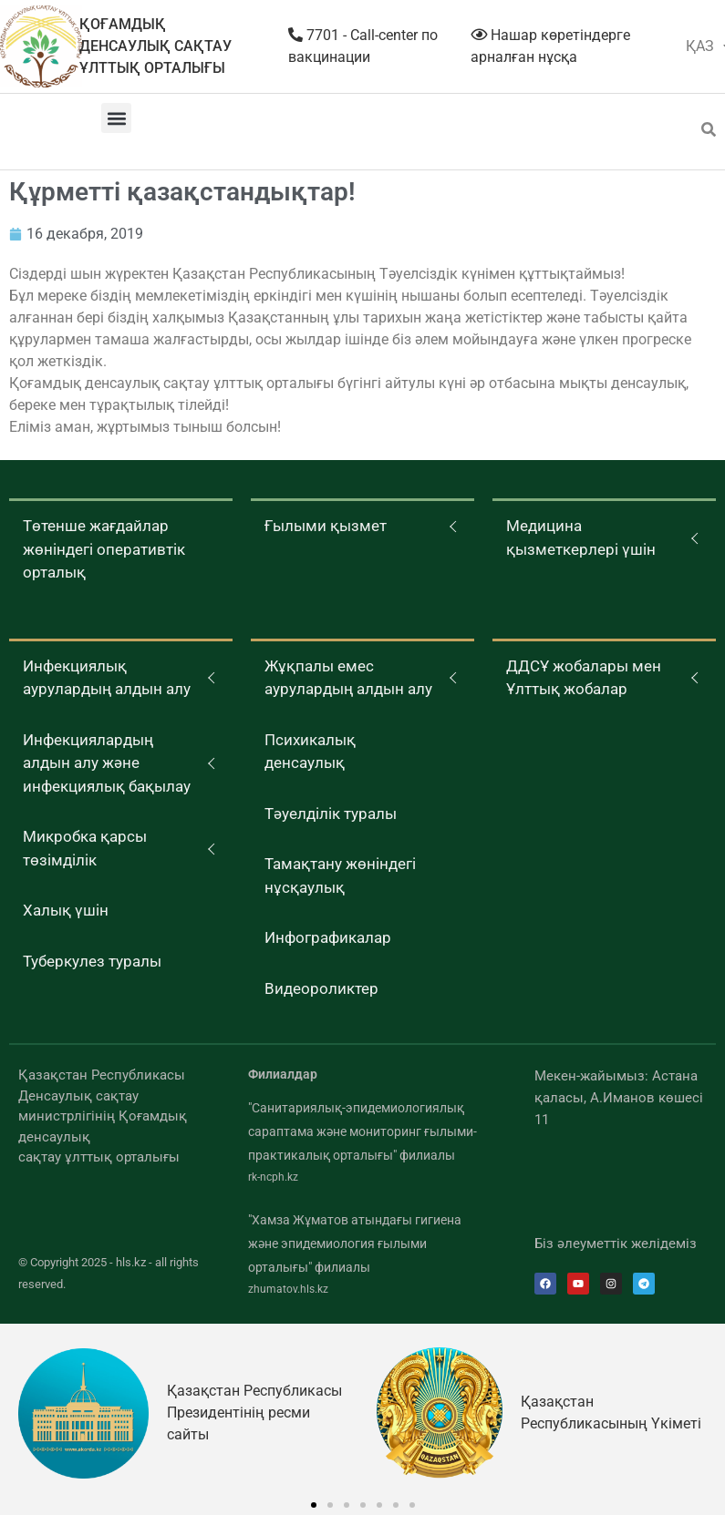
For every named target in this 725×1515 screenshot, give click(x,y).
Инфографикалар (327, 937)
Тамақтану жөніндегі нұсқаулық (340, 875)
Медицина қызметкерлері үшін (581, 537)
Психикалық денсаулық (310, 752)
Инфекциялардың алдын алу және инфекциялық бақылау (107, 763)
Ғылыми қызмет (325, 526)
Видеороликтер (321, 988)
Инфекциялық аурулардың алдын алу (107, 678)
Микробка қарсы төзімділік (85, 848)
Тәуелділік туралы (330, 813)
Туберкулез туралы (92, 961)
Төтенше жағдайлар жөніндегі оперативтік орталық (104, 549)
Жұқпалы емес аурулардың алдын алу (348, 678)
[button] (116, 118)
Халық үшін (66, 910)
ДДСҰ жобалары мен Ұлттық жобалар (583, 678)
